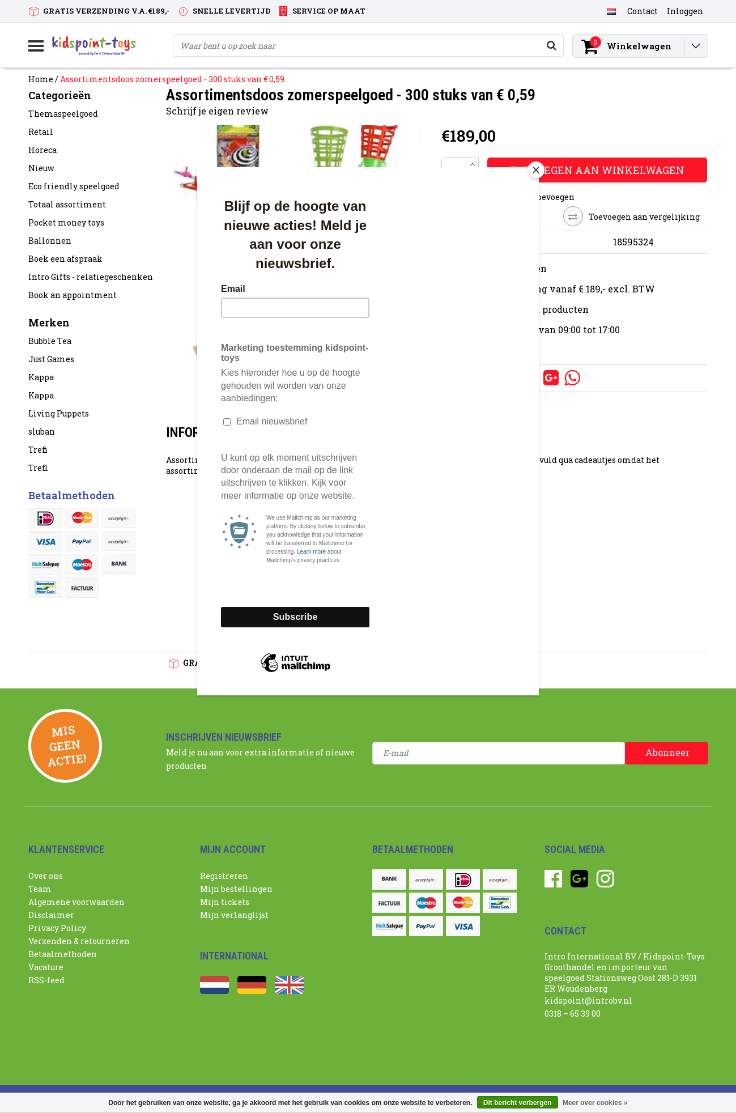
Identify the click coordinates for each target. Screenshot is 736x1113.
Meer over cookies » (595, 1103)
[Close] (535, 170)
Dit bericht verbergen (517, 1103)
